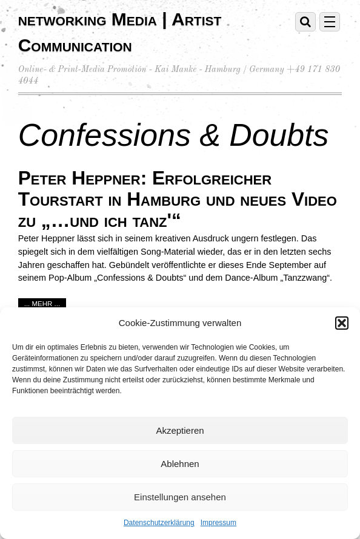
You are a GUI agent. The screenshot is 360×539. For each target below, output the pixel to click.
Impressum (218, 522)
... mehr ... (42, 303)
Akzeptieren (180, 430)
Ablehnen (180, 464)
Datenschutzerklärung (159, 522)
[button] (342, 323)
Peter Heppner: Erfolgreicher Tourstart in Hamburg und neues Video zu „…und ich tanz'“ (177, 199)
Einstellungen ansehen (180, 497)
